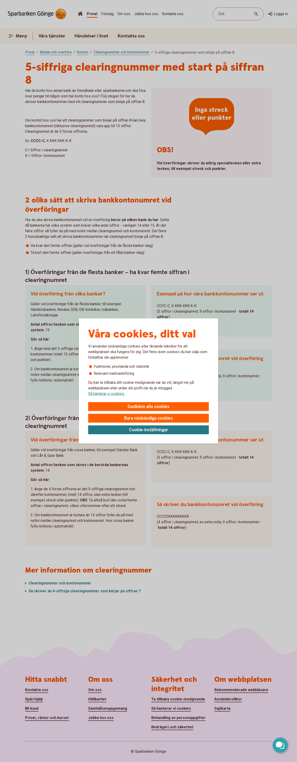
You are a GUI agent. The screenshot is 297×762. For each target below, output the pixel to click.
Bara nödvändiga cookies (148, 418)
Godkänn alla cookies (148, 407)
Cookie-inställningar (148, 430)
